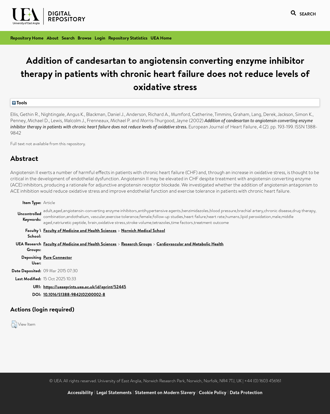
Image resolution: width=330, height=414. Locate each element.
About (53, 38)
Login (100, 38)
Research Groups (136, 244)
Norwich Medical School (143, 230)
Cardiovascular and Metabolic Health (190, 244)
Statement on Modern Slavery (165, 392)
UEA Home (161, 38)
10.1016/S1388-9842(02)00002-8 (74, 294)
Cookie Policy (212, 392)
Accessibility (80, 392)
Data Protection (246, 392)
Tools (19, 102)
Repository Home (27, 38)
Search (68, 38)
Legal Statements (113, 392)
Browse (85, 38)
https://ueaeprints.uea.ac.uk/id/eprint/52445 (84, 287)
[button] (14, 324)
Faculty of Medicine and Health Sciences (80, 230)
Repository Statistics (127, 38)
